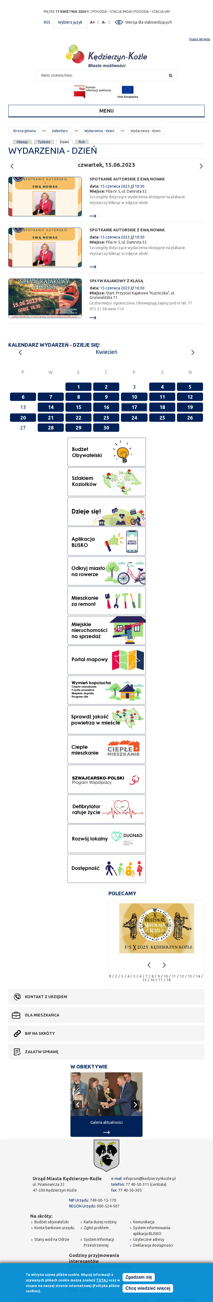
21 (51, 417)
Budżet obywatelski (51, 1222)
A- (104, 22)
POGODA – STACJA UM (152, 11)
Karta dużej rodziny (100, 1222)
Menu (106, 110)
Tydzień (44, 142)
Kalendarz (60, 131)
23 (106, 417)
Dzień (64, 142)
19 (190, 407)
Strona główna (24, 131)
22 (78, 417)
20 (23, 417)
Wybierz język (70, 22)
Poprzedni (13, 163)
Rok (82, 142)
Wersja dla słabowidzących (148, 22)
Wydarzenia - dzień (99, 131)
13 (190, 976)
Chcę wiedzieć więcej (147, 1288)
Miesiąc (22, 142)
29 (78, 427)
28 (51, 427)
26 (190, 417)
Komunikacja (143, 1222)
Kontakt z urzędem (46, 997)
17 (134, 407)
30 (106, 427)
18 (162, 407)
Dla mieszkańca (42, 1015)
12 (190, 397)
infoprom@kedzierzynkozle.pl (149, 1178)
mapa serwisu (199, 39)
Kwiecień (106, 352)
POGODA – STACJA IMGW (112, 11)
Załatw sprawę (41, 1052)
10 (134, 397)
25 (162, 417)
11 (162, 397)
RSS (47, 22)
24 (134, 417)
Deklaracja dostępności (153, 1245)
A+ (92, 22)
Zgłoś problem (96, 1228)
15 (78, 407)
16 (106, 407)
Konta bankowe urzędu (54, 1228)
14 (51, 407)
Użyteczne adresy (148, 1239)
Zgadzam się (138, 1277)
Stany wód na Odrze (51, 1239)
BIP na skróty (40, 1033)
